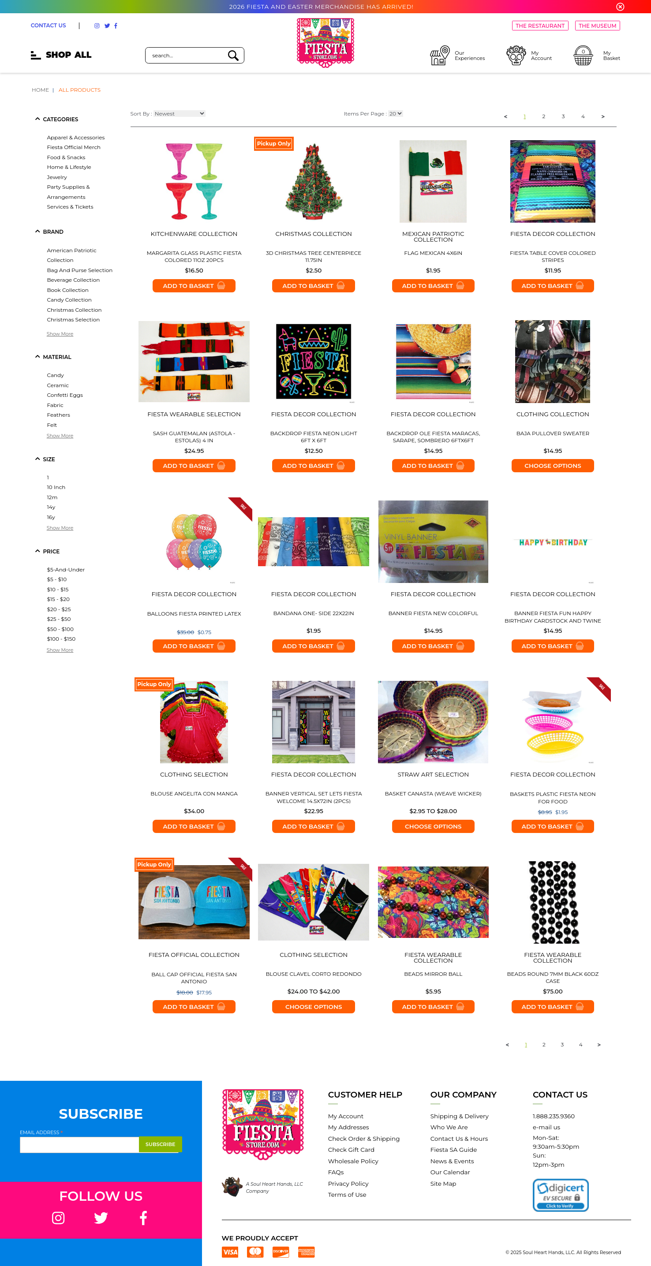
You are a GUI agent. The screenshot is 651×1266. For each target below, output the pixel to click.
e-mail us (546, 1127)
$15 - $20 (58, 599)
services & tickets (70, 206)
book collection (68, 290)
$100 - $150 (61, 638)
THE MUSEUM (597, 25)
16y (51, 517)
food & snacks (66, 157)
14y (51, 507)
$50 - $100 (60, 629)
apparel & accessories (76, 137)
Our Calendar (450, 1172)
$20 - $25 (59, 609)
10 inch (56, 487)
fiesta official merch (74, 147)
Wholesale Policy (353, 1161)
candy (55, 375)
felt (52, 425)
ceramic (58, 385)
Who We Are (449, 1127)
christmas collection (74, 309)
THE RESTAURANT (540, 25)
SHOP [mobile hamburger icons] (61, 55)
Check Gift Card (351, 1149)
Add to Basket (194, 285)
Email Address (41, 1132)
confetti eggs (65, 395)
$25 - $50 (59, 619)
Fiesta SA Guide (453, 1149)
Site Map (443, 1183)
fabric (55, 405)
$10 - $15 (58, 589)
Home (40, 89)
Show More (60, 334)
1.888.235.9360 (554, 1116)
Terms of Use (347, 1194)
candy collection (69, 299)
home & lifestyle (69, 167)
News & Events (452, 1161)
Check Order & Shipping (364, 1138)
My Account (345, 1116)
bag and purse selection (80, 270)
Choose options (552, 465)
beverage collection (73, 279)
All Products (80, 89)
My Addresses (348, 1127)
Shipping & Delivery (459, 1116)
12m (52, 497)
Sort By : (141, 114)
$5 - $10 (57, 579)
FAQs (336, 1172)
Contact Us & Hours (459, 1138)
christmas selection (73, 319)
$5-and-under (66, 569)
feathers (58, 414)
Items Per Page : (365, 114)
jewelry (57, 177)
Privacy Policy (348, 1183)
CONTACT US (48, 25)
